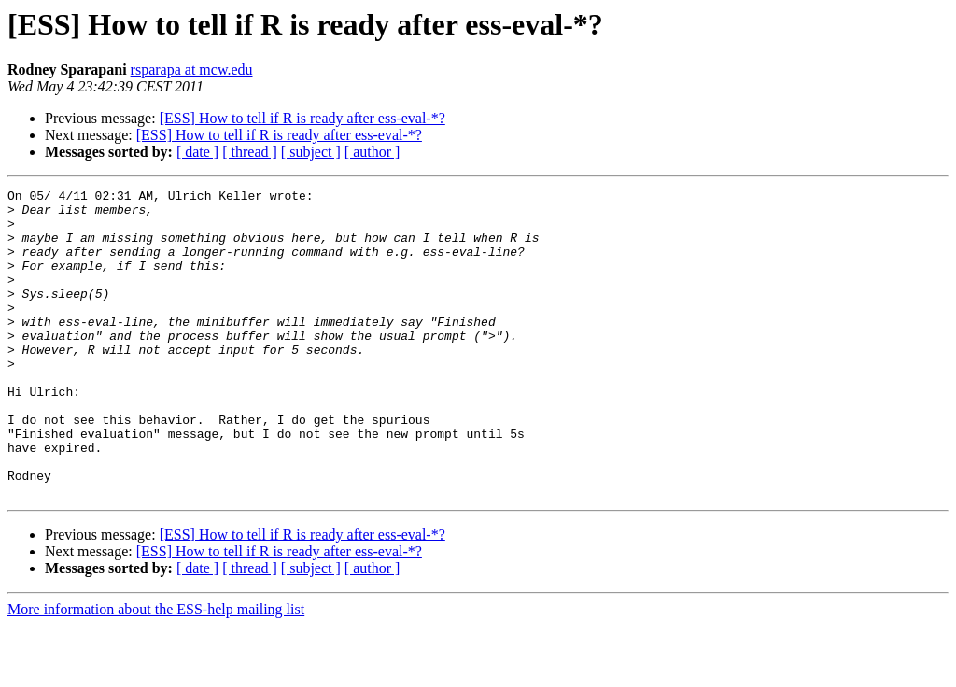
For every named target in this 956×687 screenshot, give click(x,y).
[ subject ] (311, 152)
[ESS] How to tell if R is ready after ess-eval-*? (302, 118)
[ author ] (372, 152)
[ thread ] (249, 152)
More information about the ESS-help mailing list (155, 671)
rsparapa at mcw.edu (192, 69)
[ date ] (197, 152)
